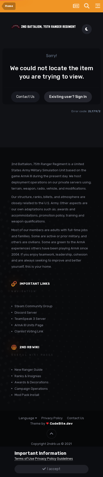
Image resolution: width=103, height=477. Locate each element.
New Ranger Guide (29, 369)
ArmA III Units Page (29, 325)
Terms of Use (24, 458)
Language (28, 418)
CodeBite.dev (61, 423)
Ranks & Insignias (28, 376)
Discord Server (26, 312)
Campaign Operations (31, 388)
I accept (51, 469)
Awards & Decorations (32, 382)
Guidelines (65, 458)
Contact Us (25, 97)
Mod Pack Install (27, 395)
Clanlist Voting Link (29, 331)
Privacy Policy (52, 418)
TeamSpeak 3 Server (30, 319)
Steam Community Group (33, 306)
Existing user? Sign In (68, 97)
